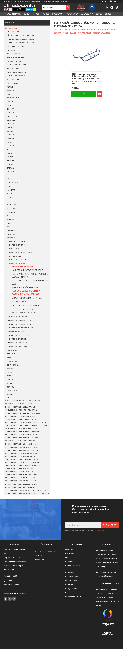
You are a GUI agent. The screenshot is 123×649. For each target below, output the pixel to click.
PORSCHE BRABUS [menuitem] (17, 245)
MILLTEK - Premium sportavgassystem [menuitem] (21, 39)
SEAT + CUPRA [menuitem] (13, 365)
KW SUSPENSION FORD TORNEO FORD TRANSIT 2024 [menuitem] (26, 490)
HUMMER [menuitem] (10, 160)
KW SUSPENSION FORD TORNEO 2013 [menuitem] (20, 472)
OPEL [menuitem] (9, 227)
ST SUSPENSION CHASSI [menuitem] (17, 65)
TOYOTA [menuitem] (10, 387)
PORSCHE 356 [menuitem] (15, 249)
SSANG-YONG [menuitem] (12, 361)
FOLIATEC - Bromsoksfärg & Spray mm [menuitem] (21, 43)
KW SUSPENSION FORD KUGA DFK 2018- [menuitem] (21, 456)
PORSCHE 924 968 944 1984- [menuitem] (20, 252)
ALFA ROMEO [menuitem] (12, 83)
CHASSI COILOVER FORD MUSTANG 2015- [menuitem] (21, 484)
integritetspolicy (100, 530)
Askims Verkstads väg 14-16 (15, 566)
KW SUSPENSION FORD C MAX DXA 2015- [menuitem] (21, 447)
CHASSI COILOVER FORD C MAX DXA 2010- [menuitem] (22, 444)
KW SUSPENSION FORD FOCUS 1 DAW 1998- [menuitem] (22, 410)
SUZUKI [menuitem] (10, 376)
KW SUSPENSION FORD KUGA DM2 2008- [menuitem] (21, 453)
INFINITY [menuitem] (10, 171)
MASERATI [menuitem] (11, 190)
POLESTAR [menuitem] (11, 234)
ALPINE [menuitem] (10, 87)
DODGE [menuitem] (10, 142)
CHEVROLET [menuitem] (12, 116)
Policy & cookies (71, 589)
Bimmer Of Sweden (72, 566)
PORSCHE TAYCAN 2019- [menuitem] (19, 335)
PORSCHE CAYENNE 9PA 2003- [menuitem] (21, 320)
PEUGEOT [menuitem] (11, 230)
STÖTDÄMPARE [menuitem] (13, 79)
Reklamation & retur (73, 597)
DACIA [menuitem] (9, 127)
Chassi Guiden (71, 581)
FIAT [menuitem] (8, 149)
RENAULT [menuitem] (11, 354)
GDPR (67, 593)
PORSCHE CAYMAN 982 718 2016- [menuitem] (24, 313)
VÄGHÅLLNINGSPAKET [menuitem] (16, 76)
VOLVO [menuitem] (10, 394)
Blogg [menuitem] (36, 14)
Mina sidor (69, 550)
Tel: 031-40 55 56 (10, 576)
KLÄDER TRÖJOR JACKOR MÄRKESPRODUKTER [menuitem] (24, 401)
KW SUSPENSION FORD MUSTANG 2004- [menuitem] (21, 478)
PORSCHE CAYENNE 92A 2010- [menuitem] (21, 324)
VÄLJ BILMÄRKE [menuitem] (14, 14)
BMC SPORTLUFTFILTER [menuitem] (16, 46)
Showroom (69, 573)
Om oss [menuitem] (45, 14)
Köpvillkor (69, 585)
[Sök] (68, 7)
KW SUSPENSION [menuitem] (14, 61)
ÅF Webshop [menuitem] (87, 14)
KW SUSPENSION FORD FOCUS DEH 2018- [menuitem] (21, 435)
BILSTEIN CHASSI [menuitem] (14, 68)
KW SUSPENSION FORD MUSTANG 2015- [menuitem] (21, 481)
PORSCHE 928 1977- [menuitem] (17, 331)
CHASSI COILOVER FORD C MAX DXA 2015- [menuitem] (22, 450)
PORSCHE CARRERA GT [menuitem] (18, 346)
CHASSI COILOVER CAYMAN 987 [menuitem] (27, 298)
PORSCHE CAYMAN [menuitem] (17, 263)
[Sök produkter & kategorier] (54, 7)
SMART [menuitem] (10, 372)
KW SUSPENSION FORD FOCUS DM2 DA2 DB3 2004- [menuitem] (25, 422)
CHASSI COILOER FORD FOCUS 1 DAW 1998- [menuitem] (22, 413)
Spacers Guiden (71, 577)
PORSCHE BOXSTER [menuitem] (17, 260)
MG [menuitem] (8, 201)
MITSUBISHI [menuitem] (11, 208)
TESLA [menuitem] (9, 383)
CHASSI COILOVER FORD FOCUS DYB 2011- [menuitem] (22, 432)
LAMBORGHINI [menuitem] (12, 183)
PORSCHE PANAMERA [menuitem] (18, 317)
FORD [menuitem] (9, 153)
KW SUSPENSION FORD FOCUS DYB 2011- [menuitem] (21, 428)
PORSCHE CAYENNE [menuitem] (17, 339)
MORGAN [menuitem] (10, 219)
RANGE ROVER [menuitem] (13, 350)
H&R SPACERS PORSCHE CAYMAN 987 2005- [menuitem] (30, 282)
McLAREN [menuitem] (11, 212)
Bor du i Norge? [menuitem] (103, 14)
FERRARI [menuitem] (10, 146)
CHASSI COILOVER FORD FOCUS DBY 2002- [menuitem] (22, 419)
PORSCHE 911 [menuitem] (15, 256)
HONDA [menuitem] (10, 157)
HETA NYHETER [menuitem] (13, 32)
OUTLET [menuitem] (27, 14)
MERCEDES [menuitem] (11, 205)
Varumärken (70, 554)
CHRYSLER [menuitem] (11, 120)
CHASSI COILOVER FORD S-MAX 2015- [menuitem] (20, 469)
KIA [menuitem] (8, 179)
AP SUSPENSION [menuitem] (13, 54)
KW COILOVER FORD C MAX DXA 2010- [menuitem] (20, 441)
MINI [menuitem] (9, 216)
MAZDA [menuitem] (10, 194)
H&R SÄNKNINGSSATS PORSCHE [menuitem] (27, 270)
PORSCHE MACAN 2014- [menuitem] (18, 343)
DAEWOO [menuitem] (11, 135)
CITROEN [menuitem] (10, 124)
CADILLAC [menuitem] (11, 113)
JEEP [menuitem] (9, 175)
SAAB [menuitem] (9, 357)
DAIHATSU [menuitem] (11, 138)
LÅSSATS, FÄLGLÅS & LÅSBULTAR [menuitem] (20, 35)
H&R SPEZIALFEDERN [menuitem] (15, 57)
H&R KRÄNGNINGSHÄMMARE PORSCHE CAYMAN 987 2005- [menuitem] (26, 292)
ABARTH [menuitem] (10, 90)
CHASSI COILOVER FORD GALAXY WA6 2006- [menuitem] (22, 465)
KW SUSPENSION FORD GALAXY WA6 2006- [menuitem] (22, 462)
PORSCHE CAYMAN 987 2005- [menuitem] (23, 267)
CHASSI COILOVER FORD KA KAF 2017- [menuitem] (20, 407)
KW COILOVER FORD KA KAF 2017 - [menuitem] (19, 404)
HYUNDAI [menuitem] (10, 164)
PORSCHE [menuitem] (11, 238)
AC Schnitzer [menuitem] (12, 50)
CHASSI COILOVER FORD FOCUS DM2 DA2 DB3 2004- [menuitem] (26, 425)
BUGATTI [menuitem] (10, 109)
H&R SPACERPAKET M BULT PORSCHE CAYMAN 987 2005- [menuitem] (30, 275)
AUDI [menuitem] (9, 94)
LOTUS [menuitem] (9, 197)
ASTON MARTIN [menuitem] (13, 98)
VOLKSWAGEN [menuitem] (13, 391)
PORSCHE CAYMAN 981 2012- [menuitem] (23, 309)
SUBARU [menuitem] (10, 380)
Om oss (68, 558)
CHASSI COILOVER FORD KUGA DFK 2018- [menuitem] (21, 459)
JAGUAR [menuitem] (10, 168)
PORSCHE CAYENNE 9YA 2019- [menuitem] (21, 328)
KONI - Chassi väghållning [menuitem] (16, 72)
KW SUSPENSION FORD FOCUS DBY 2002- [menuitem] (21, 416)
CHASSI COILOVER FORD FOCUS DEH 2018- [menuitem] (22, 438)
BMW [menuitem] (9, 105)
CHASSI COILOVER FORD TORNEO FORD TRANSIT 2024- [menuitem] (27, 493)
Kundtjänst (69, 562)
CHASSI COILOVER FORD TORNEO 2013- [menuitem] (21, 487)
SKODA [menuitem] (10, 369)
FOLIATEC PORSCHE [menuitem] (17, 241)
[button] (112, 7)
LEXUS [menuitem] (9, 186)
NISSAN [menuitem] (10, 223)
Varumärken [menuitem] (72, 14)
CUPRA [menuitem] (10, 131)
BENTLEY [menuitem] (11, 102)
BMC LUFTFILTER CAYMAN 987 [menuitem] (26, 305)
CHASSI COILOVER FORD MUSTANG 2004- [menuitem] (21, 475)
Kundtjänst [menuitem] (57, 14)
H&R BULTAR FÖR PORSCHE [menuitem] (25, 287)
